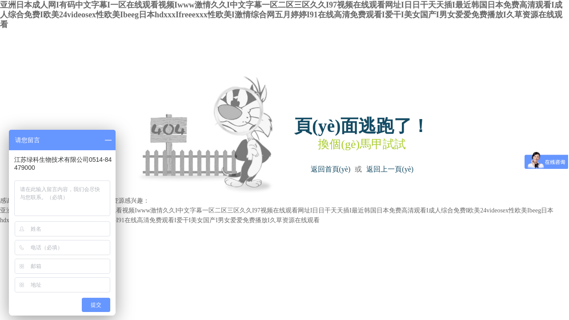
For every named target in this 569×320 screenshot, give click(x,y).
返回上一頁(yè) (389, 169)
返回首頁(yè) (331, 169)
